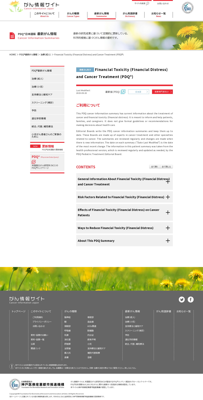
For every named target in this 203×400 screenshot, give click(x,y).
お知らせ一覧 (183, 311)
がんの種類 (70, 311)
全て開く (154, 166)
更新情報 (48, 146)
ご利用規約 (38, 317)
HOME (12, 54)
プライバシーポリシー (42, 321)
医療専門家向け (162, 91)
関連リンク (35, 348)
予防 (127, 334)
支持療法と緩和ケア (134, 326)
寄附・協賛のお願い (39, 334)
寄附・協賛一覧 (37, 339)
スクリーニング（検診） (134, 330)
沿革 (33, 343)
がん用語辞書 (163, 311)
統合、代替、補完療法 (134, 343)
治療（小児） (130, 321)
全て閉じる (166, 166)
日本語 (138, 91)
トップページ (19, 311)
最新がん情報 (132, 311)
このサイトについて (41, 311)
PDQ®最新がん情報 (28, 54)
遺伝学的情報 (131, 339)
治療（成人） (46, 54)
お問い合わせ (39, 326)
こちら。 (134, 368)
